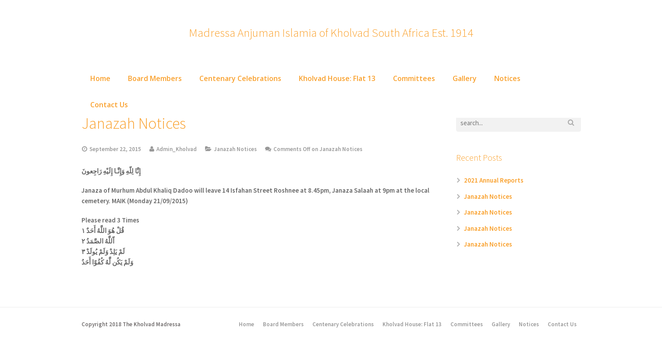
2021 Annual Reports (494, 180)
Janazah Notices (235, 149)
